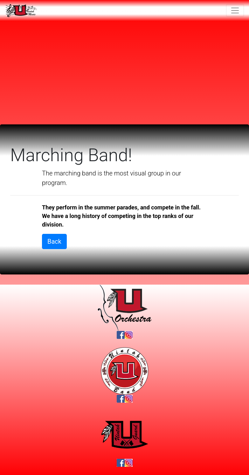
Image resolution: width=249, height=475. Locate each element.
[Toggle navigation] (235, 10)
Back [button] (54, 241)
